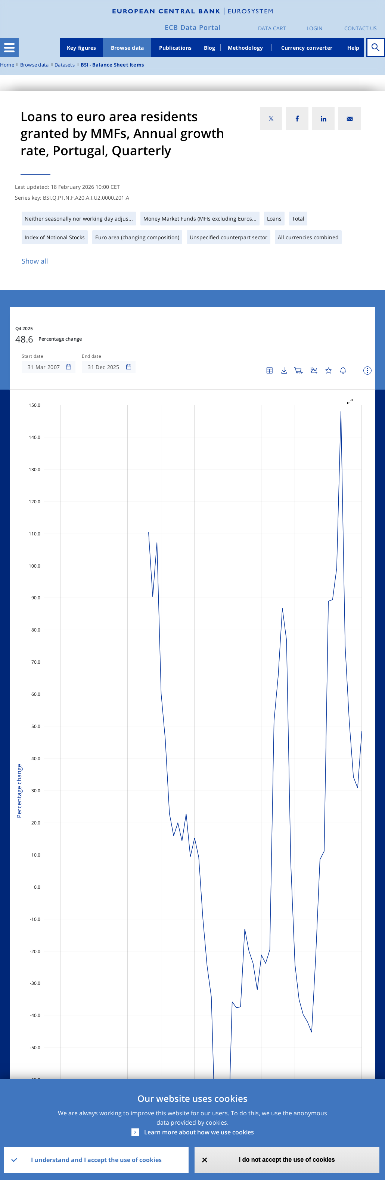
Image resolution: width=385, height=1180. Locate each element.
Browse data (127, 47)
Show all (35, 260)
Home (7, 65)
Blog (209, 47)
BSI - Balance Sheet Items (112, 65)
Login (315, 28)
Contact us (360, 28)
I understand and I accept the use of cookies (96, 1160)
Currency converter (307, 47)
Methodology (245, 47)
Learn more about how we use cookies (199, 1132)
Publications (175, 47)
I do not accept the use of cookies (287, 1159)
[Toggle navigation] (9, 47)
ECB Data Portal (193, 27)
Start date (32, 356)
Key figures (81, 47)
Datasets (65, 65)
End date (91, 356)
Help (353, 47)
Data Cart (272, 28)
